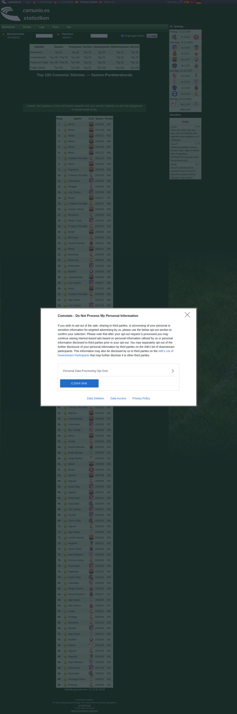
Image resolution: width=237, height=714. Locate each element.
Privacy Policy (141, 398)
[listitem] (118, 371)
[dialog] (119, 357)
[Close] (188, 316)
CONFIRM (79, 383)
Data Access (118, 398)
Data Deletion (95, 398)
